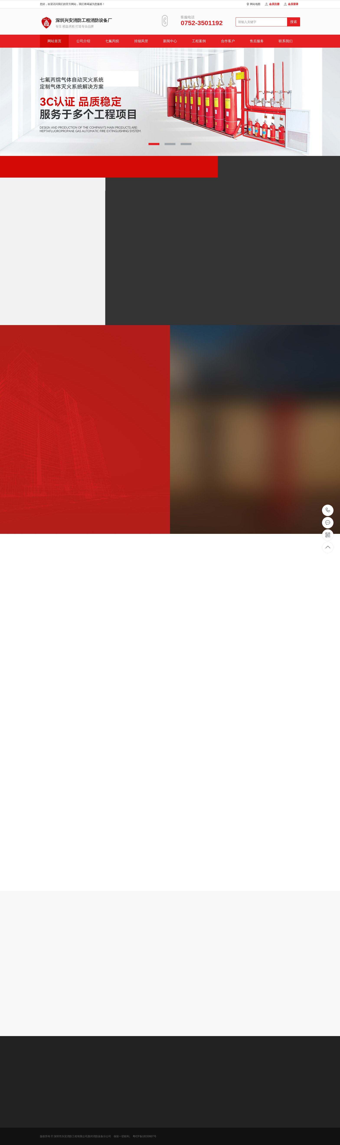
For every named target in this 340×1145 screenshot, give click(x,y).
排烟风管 (141, 41)
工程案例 (199, 41)
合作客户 (228, 41)
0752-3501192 (328, 510)
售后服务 (257, 41)
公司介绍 (83, 41)
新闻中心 (170, 41)
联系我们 (286, 41)
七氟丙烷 (112, 41)
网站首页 (54, 41)
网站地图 (255, 4)
